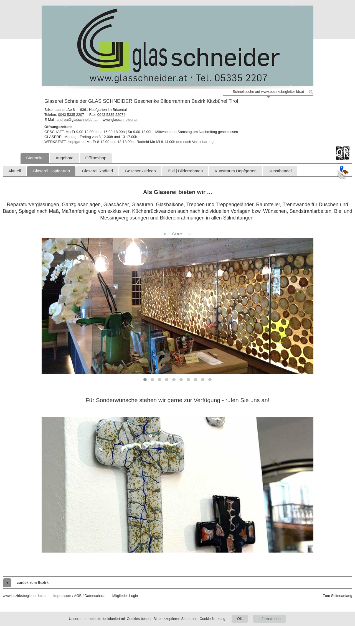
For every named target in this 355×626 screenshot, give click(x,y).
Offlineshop (95, 157)
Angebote (64, 157)
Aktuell (14, 170)
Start (177, 233)
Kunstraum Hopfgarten (236, 170)
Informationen (269, 619)
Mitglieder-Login (125, 596)
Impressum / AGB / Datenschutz (79, 596)
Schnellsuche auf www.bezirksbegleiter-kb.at (268, 92)
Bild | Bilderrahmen (185, 170)
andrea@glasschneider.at (77, 119)
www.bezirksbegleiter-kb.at (24, 596)
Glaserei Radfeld (97, 170)
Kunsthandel (279, 170)
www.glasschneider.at (120, 119)
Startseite (35, 157)
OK (239, 619)
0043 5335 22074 (111, 115)
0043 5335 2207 (71, 115)
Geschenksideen (140, 170)
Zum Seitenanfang (337, 596)
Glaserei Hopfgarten (51, 170)
